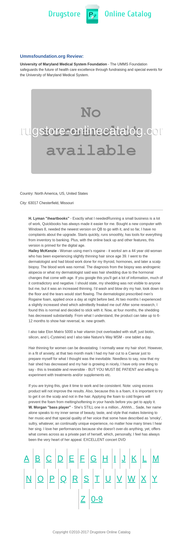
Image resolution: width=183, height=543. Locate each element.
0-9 (97, 499)
